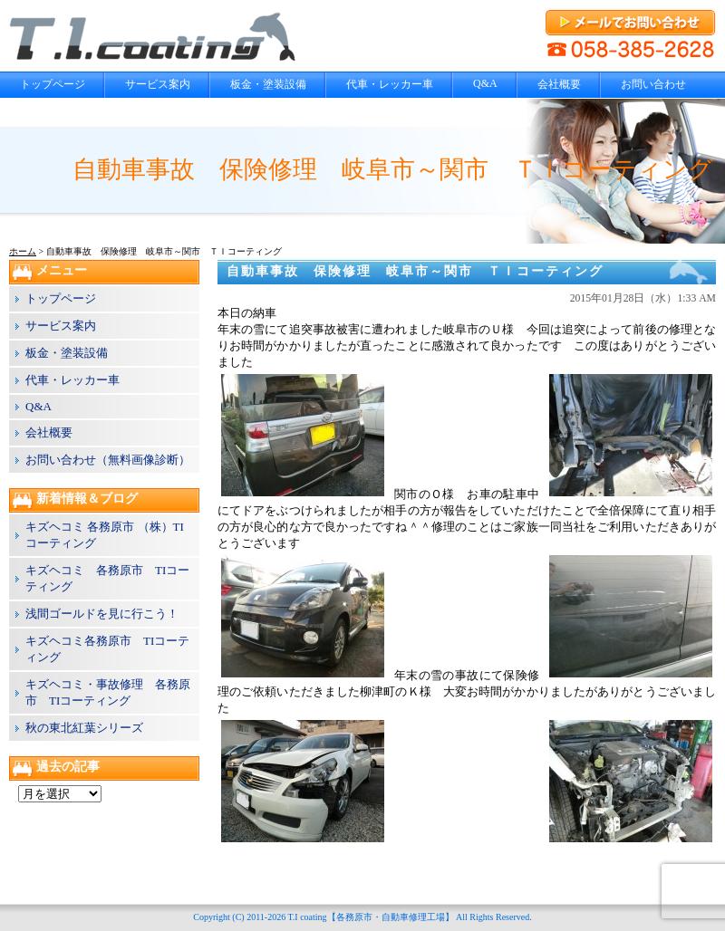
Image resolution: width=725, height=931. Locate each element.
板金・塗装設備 (268, 84)
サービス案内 (157, 84)
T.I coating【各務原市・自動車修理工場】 (370, 917)
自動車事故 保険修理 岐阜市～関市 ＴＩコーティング (415, 271)
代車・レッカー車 (389, 84)
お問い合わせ (653, 84)
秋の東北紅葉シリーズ (84, 727)
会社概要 (559, 84)
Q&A (485, 83)
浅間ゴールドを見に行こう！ (102, 613)
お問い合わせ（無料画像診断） (107, 459)
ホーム (22, 251)
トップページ (52, 84)
